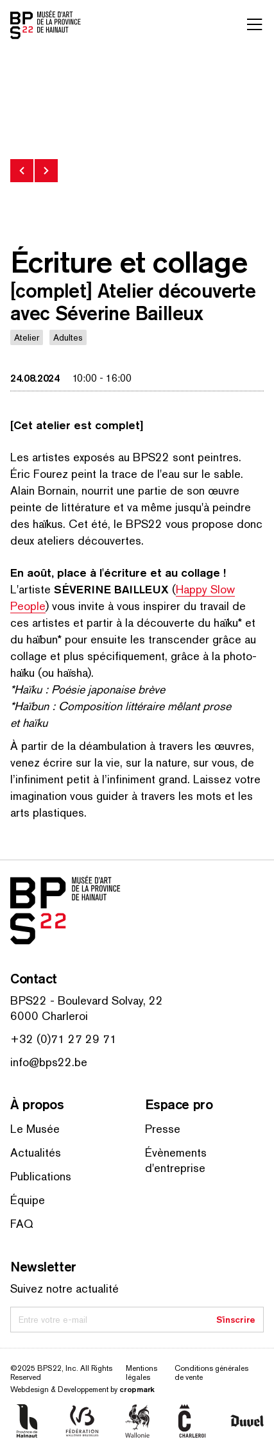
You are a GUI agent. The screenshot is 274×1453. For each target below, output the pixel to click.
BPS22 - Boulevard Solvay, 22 (86, 1000)
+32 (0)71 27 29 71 (63, 1039)
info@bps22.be (48, 1062)
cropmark (137, 1389)
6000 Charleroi (49, 1015)
